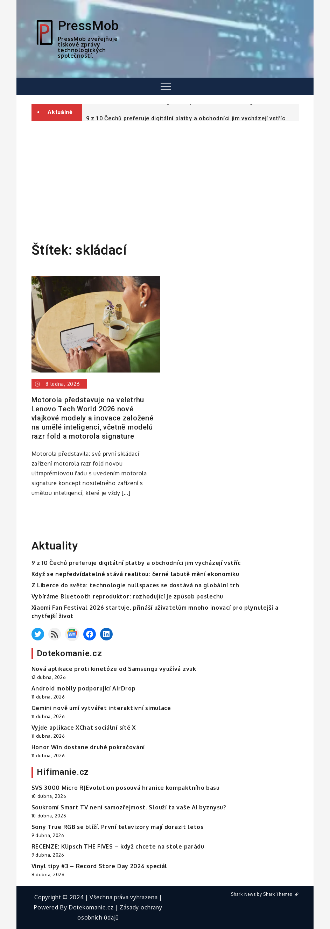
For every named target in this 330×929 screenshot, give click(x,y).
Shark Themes (281, 894)
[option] (190, 108)
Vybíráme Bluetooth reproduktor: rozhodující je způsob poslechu (127, 596)
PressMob (88, 25)
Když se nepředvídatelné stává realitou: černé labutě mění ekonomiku (135, 573)
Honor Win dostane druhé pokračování (88, 747)
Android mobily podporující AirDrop (83, 688)
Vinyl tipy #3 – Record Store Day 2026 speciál (99, 866)
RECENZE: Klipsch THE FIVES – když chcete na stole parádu (117, 846)
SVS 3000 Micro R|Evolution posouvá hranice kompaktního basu (125, 787)
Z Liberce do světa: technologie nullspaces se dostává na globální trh (184, 109)
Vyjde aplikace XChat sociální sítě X (83, 727)
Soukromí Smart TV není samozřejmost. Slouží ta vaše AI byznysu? (128, 807)
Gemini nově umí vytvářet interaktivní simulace (101, 707)
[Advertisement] (165, 178)
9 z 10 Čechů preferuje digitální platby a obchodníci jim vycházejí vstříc (136, 562)
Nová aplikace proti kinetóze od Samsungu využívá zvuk (113, 668)
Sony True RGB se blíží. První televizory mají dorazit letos (117, 826)
